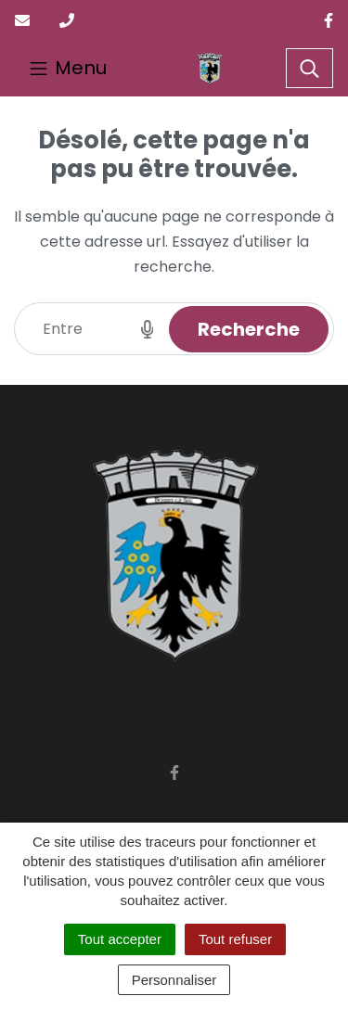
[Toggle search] (309, 68)
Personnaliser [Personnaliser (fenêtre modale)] (174, 980)
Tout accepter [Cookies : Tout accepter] (119, 939)
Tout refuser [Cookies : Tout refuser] (235, 939)
